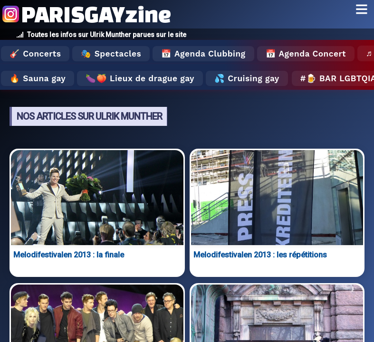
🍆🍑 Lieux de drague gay (140, 78)
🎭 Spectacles (111, 53)
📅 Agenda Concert (306, 53)
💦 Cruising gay (246, 78)
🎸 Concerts (35, 53)
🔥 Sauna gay (38, 78)
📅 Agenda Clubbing (203, 53)
